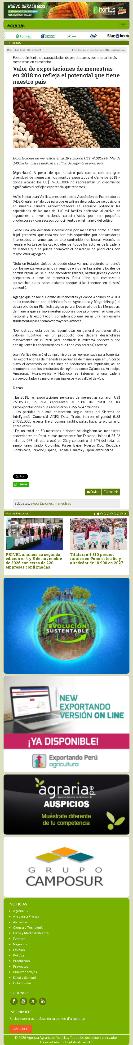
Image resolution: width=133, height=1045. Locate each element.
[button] (98, 513)
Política (18, 955)
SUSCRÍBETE (21, 1029)
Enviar (93, 492)
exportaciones (42, 503)
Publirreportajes (25, 972)
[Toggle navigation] (123, 24)
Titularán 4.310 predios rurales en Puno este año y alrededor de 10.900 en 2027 (96, 558)
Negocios (20, 944)
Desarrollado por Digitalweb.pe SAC (66, 1042)
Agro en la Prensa (26, 916)
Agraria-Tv (20, 911)
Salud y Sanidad (24, 977)
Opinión (19, 950)
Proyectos (20, 966)
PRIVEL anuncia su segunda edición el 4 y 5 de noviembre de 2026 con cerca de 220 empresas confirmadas (34, 560)
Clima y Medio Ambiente (31, 933)
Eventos (19, 939)
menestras (63, 503)
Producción (21, 961)
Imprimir (111, 492)
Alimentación (22, 922)
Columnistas (22, 983)
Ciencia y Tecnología (28, 927)
